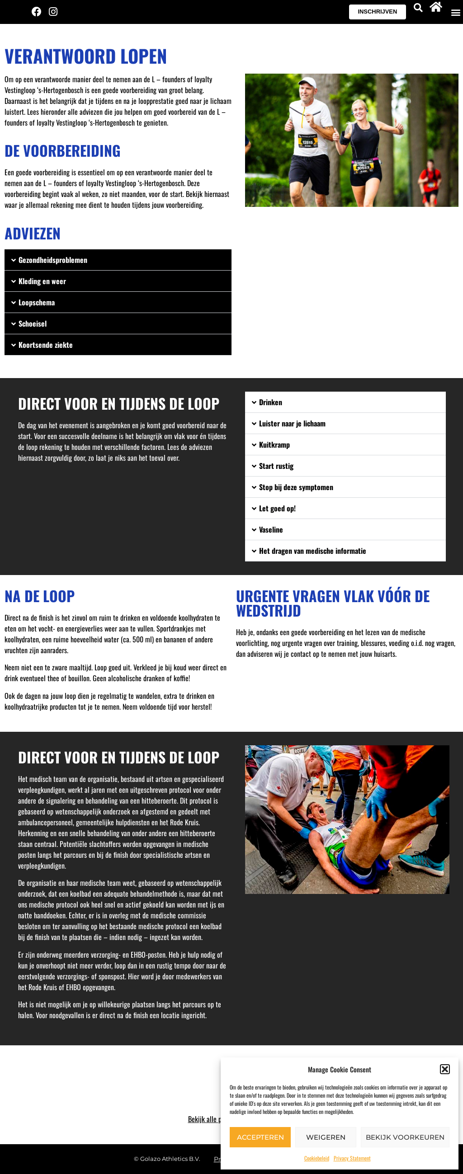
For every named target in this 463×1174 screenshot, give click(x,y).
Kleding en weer (42, 281)
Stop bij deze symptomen (296, 487)
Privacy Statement (352, 1158)
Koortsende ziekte (46, 344)
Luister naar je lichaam (292, 423)
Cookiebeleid (316, 1158)
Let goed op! (277, 508)
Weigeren (325, 1137)
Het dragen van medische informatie (312, 550)
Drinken (270, 402)
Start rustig (276, 465)
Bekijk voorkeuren (405, 1137)
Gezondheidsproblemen (53, 259)
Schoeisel (33, 323)
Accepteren (260, 1137)
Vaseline (271, 529)
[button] (444, 1069)
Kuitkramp (274, 444)
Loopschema (37, 302)
